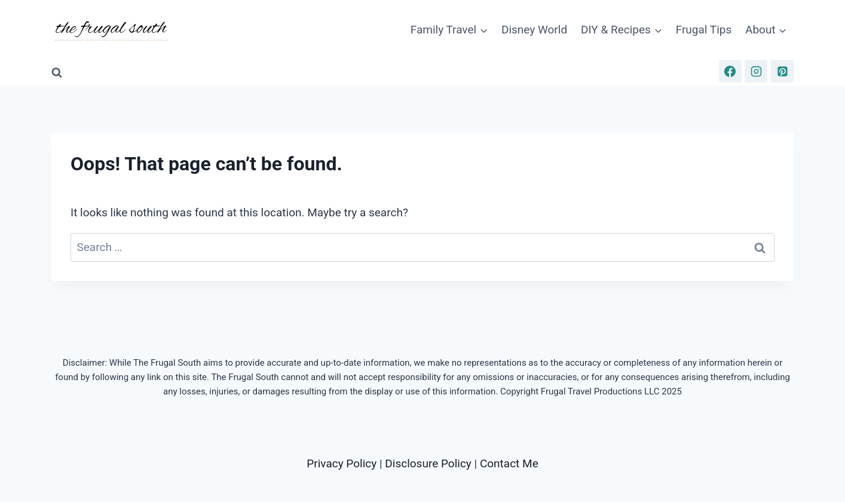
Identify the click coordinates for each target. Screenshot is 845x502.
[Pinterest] (782, 71)
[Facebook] (730, 71)
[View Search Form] (56, 73)
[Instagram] (756, 71)
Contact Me (509, 463)
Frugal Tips (704, 29)
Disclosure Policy (428, 463)
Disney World (534, 29)
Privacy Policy (341, 463)
